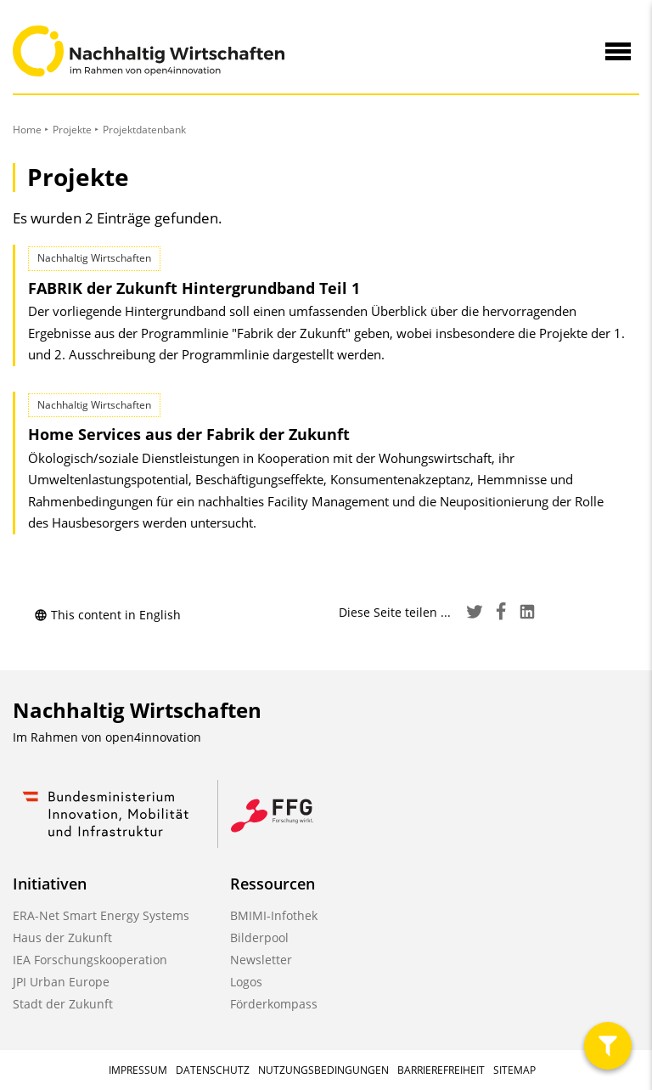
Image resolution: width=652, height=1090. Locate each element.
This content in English (107, 615)
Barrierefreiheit (441, 1070)
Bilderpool (259, 937)
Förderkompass (274, 1004)
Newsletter (261, 960)
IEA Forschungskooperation (90, 960)
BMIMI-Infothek (274, 915)
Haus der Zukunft (62, 937)
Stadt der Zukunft (63, 1004)
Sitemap (514, 1070)
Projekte (72, 129)
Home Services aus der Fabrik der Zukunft (189, 434)
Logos (246, 982)
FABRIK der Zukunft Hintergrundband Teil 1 (194, 288)
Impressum (138, 1070)
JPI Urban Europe (61, 982)
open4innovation (153, 737)
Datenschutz (213, 1070)
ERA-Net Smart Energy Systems (101, 915)
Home (27, 129)
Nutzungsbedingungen (323, 1070)
